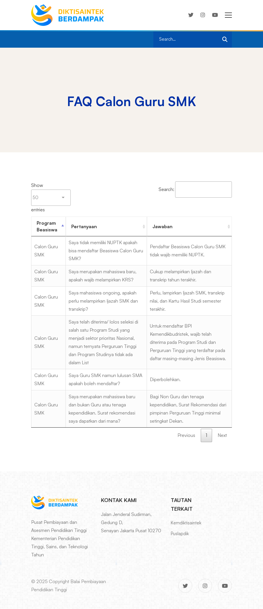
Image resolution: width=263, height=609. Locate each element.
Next (222, 435)
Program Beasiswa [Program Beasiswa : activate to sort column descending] (47, 226)
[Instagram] (203, 14)
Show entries (51, 197)
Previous (186, 435)
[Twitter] (190, 14)
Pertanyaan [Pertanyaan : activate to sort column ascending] (84, 226)
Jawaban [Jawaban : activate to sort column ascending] (162, 226)
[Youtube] (215, 14)
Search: (195, 189)
